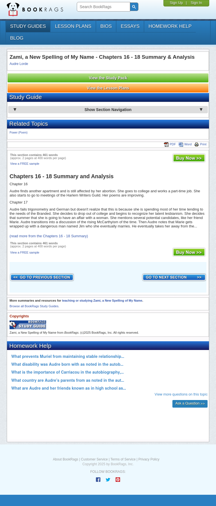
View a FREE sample (24, 163)
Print (200, 144)
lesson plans (73, 26)
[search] (103, 7)
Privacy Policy (148, 459)
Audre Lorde (19, 64)
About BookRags (65, 459)
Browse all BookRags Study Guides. (34, 306)
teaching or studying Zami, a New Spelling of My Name (102, 300)
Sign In (196, 3)
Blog (16, 38)
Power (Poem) (19, 132)
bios (106, 26)
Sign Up (176, 3)
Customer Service (94, 459)
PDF (170, 144)
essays (130, 26)
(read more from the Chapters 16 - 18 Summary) (49, 236)
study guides (28, 26)
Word (185, 144)
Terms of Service (123, 459)
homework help (170, 26)
